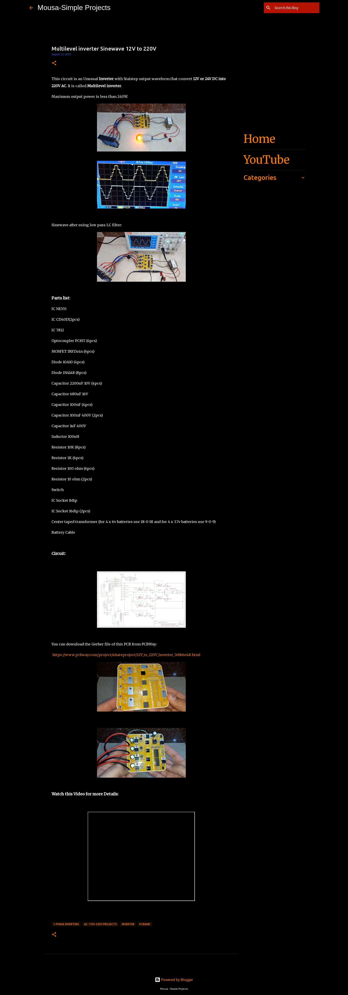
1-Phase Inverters (66, 924)
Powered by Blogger (174, 980)
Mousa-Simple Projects (74, 8)
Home (259, 139)
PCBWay (144, 924)
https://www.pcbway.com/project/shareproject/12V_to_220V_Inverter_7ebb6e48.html (125, 655)
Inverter (128, 924)
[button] (54, 63)
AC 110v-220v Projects (100, 924)
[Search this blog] (296, 7)
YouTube (266, 160)
